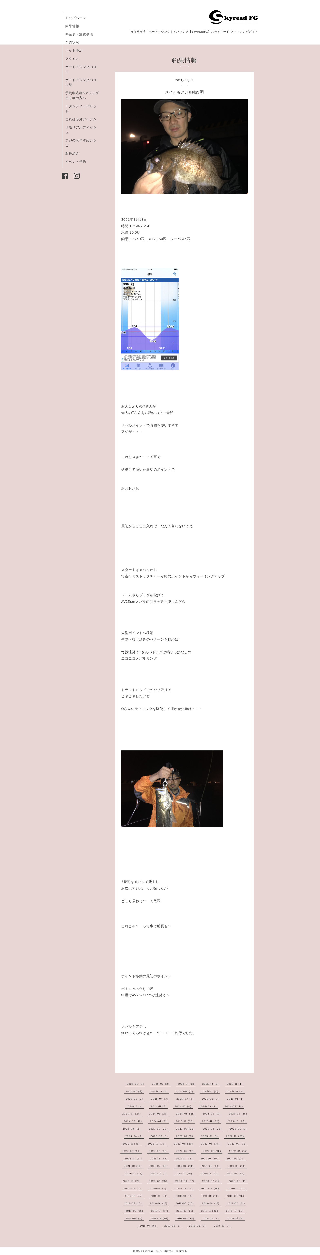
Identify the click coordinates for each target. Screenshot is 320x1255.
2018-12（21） (185, 1210)
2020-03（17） (184, 1188)
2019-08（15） (236, 1195)
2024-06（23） (159, 1113)
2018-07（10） (186, 1218)
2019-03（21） (236, 1203)
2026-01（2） (187, 1083)
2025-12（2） (211, 1083)
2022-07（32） (238, 1143)
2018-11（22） (210, 1210)
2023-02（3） (185, 1136)
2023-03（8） (160, 1136)
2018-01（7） (222, 1225)
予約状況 (72, 42)
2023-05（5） (239, 1128)
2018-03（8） (173, 1225)
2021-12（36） (159, 1158)
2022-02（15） (239, 1150)
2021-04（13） (237, 1165)
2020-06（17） (238, 1181)
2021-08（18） (133, 1165)
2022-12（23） (235, 1136)
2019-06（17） (159, 1203)
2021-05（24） (211, 1165)
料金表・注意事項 (79, 34)
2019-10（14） (185, 1195)
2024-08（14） (234, 1106)
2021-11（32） (185, 1158)
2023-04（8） (134, 1136)
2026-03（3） (136, 1083)
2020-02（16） (210, 1188)
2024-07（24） (132, 1113)
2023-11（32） (211, 1121)
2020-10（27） (132, 1181)
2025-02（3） (211, 1098)
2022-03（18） (212, 1150)
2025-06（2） (235, 1091)
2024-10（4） (184, 1106)
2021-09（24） (236, 1158)
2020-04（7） (158, 1188)
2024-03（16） (238, 1113)
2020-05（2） (132, 1188)
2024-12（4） (135, 1106)
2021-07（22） (159, 1165)
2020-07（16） (212, 1181)
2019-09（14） (210, 1195)
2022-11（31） (132, 1143)
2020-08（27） (185, 1181)
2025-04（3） (160, 1098)
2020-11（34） (236, 1173)
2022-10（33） (157, 1143)
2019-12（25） (134, 1195)
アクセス (72, 59)
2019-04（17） (211, 1203)
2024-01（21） (159, 1121)
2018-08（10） (160, 1218)
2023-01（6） (210, 1136)
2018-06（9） (211, 1218)
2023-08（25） (159, 1128)
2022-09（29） (184, 1143)
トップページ (75, 18)
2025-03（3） (185, 1098)
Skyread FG (150, 1250)
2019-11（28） (160, 1195)
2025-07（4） (210, 1091)
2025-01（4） (236, 1098)
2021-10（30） (210, 1158)
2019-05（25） (185, 1203)
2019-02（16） (135, 1210)
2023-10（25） (237, 1121)
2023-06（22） (213, 1128)
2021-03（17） (134, 1173)
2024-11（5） (159, 1106)
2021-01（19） (184, 1173)
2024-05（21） (186, 1113)
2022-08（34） (211, 1143)
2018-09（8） (135, 1218)
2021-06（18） (185, 1165)
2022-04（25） (186, 1150)
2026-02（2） (161, 1083)
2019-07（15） (133, 1203)
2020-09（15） (159, 1181)
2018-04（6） (149, 1225)
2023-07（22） (186, 1128)
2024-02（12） (133, 1121)
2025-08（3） (185, 1091)
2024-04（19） (212, 1113)
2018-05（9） (236, 1218)
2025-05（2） (135, 1098)
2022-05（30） (159, 1150)
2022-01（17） (133, 1158)
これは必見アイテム (81, 119)
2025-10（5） (135, 1091)
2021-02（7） (159, 1173)
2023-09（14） (132, 1128)
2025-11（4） (235, 1083)
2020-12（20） (210, 1173)
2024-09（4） (208, 1106)
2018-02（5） (198, 1225)
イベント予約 (75, 161)
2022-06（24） (132, 1150)
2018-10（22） (235, 1210)
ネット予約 (74, 50)
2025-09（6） (159, 1091)
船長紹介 (72, 153)
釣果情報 (72, 26)
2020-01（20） (237, 1188)
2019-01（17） (160, 1210)
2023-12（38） (185, 1121)
